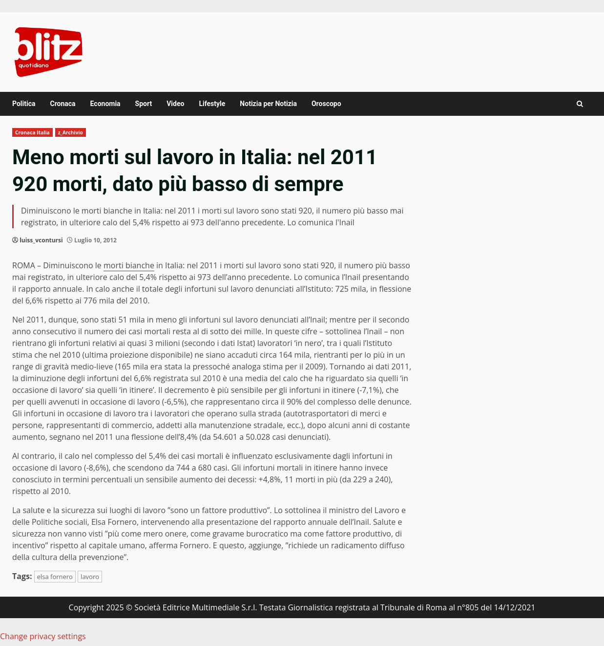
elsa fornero (55, 576)
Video (175, 104)
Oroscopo (326, 104)
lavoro (90, 576)
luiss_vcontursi (41, 240)
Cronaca (62, 104)
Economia (105, 104)
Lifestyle (212, 104)
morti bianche (129, 265)
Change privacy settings (43, 636)
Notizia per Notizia (268, 104)
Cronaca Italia (32, 132)
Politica (23, 104)
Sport (143, 104)
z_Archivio (70, 132)
